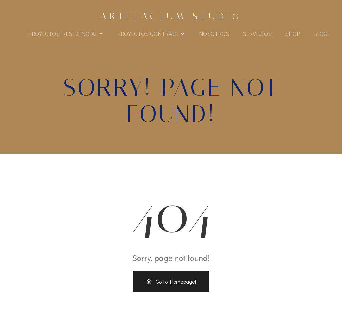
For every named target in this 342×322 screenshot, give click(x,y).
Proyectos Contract (151, 34)
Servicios (257, 34)
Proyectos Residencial (66, 34)
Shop (292, 34)
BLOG (320, 34)
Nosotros (214, 34)
